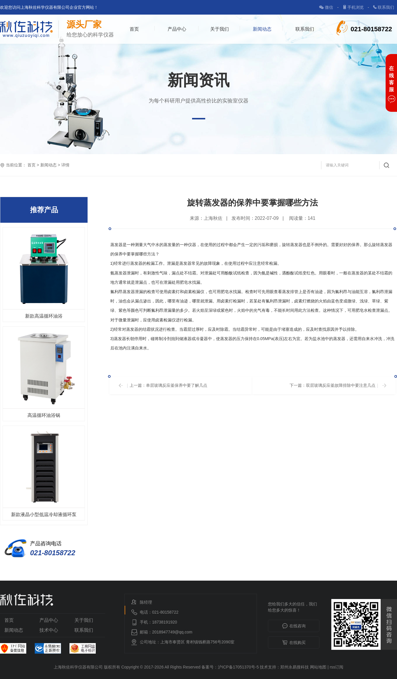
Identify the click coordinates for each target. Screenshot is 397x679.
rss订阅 (337, 667)
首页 (134, 29)
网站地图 (318, 667)
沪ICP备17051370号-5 (238, 667)
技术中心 (48, 630)
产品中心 (177, 29)
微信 (329, 7)
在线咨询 (294, 626)
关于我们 (219, 29)
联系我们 (386, 7)
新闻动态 (262, 29)
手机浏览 (356, 7)
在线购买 (294, 643)
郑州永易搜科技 (294, 667)
